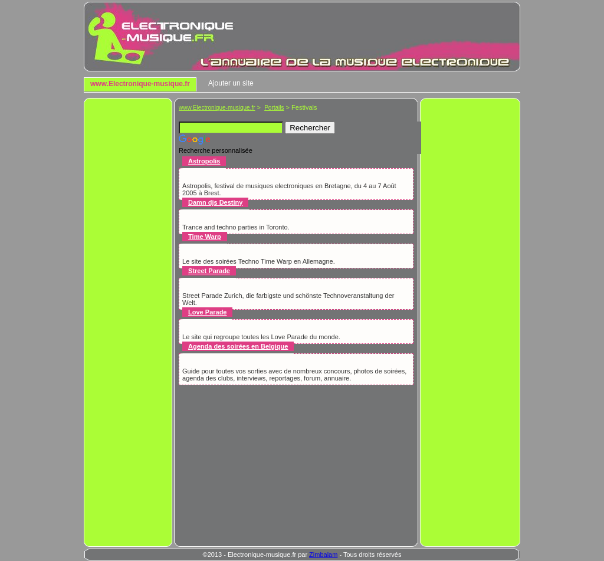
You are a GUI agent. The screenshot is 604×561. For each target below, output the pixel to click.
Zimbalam (323, 554)
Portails (274, 107)
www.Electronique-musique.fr (140, 84)
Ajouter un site (231, 83)
